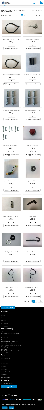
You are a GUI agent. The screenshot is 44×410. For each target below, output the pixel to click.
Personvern (4, 369)
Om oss (3, 315)
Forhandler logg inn (6, 358)
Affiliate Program (5, 377)
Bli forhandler (4, 361)
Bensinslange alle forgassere (11, 74)
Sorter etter (4, 15)
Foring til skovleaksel (11, 252)
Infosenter (3, 366)
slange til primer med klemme (11, 39)
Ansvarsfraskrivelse (6, 372)
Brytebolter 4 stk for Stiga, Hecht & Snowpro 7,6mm (18, 145)
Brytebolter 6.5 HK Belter (32, 110)
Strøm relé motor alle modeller (12, 181)
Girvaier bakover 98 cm (11, 287)
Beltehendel (32, 216)
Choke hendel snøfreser (33, 39)
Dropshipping (4, 374)
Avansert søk (4, 326)
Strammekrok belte (32, 252)
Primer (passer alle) (32, 145)
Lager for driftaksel (32, 181)
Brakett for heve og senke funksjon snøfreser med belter (20, 216)
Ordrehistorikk (4, 323)
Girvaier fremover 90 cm (32, 287)
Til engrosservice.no (6, 363)
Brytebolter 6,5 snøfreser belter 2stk (14, 110)
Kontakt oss (4, 318)
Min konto (3, 320)
